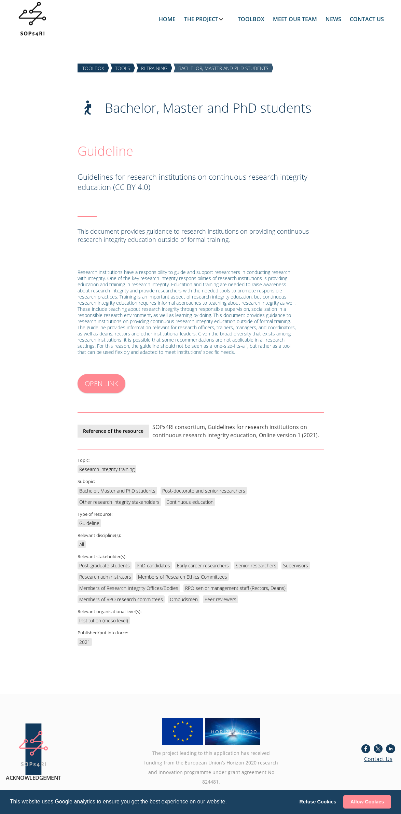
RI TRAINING (154, 68)
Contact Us (378, 759)
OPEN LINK (101, 383)
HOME (167, 19)
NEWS (333, 19)
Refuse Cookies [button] (318, 801)
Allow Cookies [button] (367, 801)
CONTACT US (367, 19)
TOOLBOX (251, 19)
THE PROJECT (201, 19)
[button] (229, 802)
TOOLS (122, 68)
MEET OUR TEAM (295, 19)
